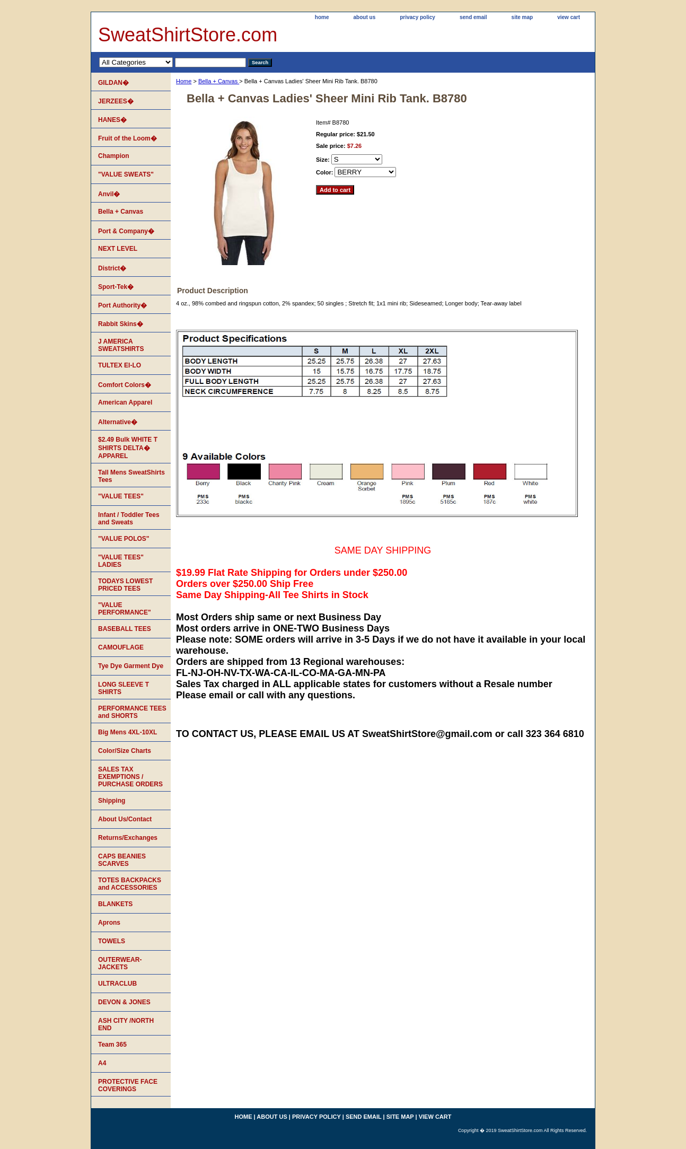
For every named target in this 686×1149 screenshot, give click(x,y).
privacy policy (417, 17)
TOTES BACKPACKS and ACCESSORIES (129, 883)
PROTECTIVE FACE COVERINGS (127, 1085)
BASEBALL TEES (124, 629)
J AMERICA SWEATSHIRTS (121, 345)
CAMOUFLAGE (121, 647)
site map (522, 17)
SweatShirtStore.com (187, 35)
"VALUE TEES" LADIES (121, 561)
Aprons (109, 922)
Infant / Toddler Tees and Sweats (129, 518)
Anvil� (109, 194)
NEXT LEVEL (117, 248)
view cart (568, 17)
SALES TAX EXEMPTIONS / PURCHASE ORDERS (130, 777)
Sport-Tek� (116, 287)
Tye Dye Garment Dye (130, 666)
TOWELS (111, 941)
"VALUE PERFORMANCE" (124, 608)
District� (112, 268)
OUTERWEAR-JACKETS (120, 963)
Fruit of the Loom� (127, 138)
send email (473, 17)
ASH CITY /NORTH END (126, 1024)
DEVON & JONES (124, 1002)
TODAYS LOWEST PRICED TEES (125, 584)
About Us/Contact (125, 819)
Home (183, 81)
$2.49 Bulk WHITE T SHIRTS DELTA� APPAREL (127, 448)
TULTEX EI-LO (119, 365)
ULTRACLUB (117, 983)
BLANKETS (115, 904)
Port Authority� (122, 305)
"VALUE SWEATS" (126, 174)
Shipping (111, 800)
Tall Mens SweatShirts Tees (131, 476)
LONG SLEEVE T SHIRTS (123, 688)
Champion (113, 156)
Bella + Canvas (218, 81)
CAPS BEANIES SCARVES (122, 860)
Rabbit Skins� (120, 324)
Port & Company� (126, 231)
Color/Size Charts (124, 751)
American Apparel (125, 402)
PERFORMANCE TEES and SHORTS (132, 712)
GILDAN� (113, 82)
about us (365, 17)
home (322, 17)
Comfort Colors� (124, 385)
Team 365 (112, 1044)
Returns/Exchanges (127, 837)
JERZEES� (116, 101)
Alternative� (117, 422)
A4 (102, 1063)
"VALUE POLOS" (123, 538)
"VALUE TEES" (121, 496)
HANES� (112, 120)
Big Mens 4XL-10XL (127, 732)
